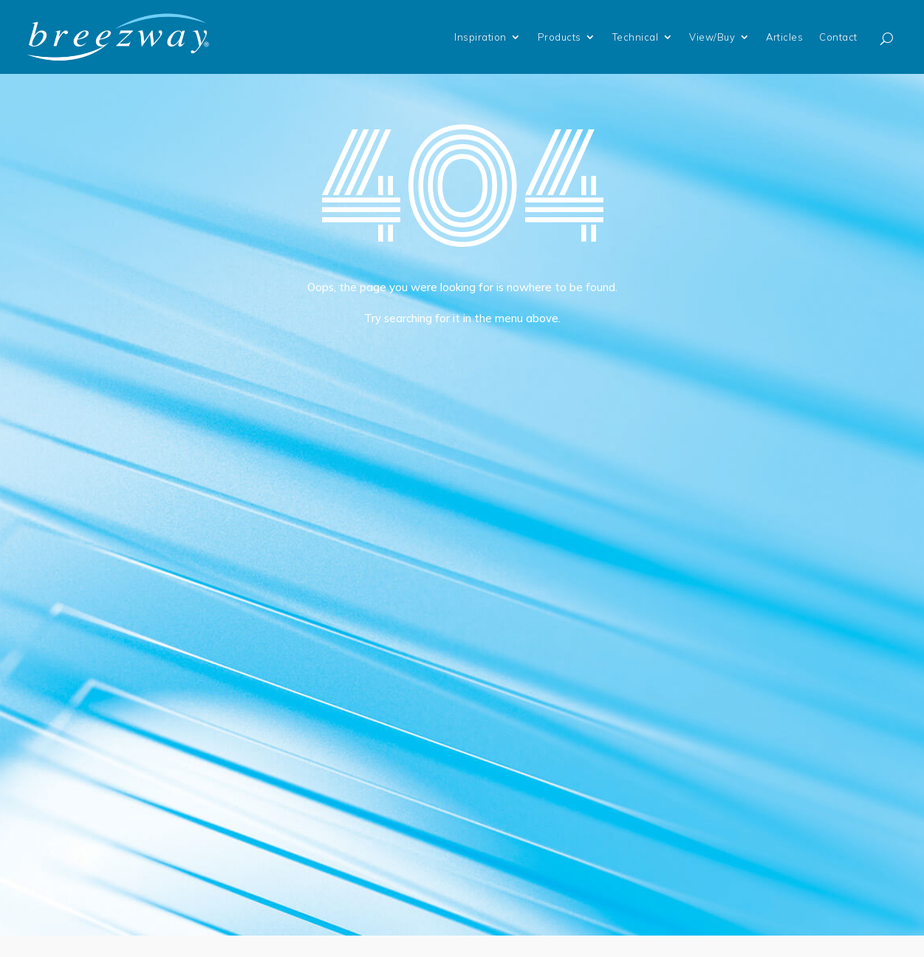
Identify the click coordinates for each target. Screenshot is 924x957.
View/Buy (712, 37)
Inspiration (480, 37)
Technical (635, 37)
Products (559, 37)
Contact (838, 37)
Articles (784, 37)
